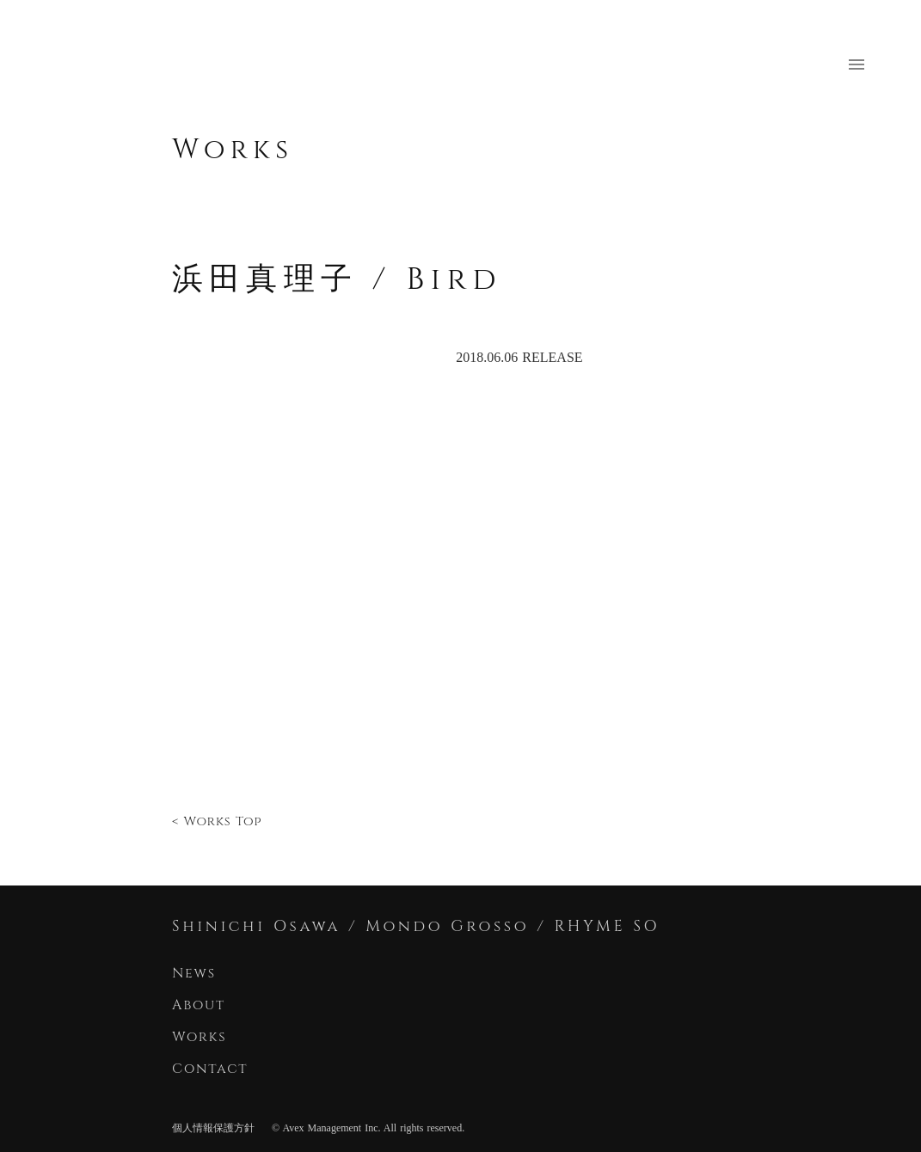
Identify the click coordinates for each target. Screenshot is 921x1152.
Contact (213, 1068)
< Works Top (216, 821)
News (194, 973)
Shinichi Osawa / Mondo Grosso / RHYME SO (416, 926)
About (198, 1005)
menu (856, 64)
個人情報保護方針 (213, 1128)
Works (232, 150)
